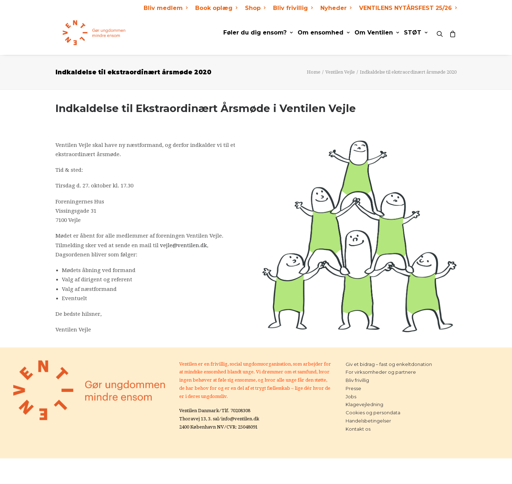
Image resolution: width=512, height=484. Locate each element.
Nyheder (335, 8)
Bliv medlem (165, 8)
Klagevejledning (364, 404)
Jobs (351, 396)
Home (313, 72)
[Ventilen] (87, 32)
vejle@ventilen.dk (183, 245)
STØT (415, 32)
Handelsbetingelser (368, 421)
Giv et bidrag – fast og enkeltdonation (389, 364)
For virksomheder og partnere (381, 372)
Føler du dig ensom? (258, 32)
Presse (353, 388)
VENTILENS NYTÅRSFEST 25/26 (408, 8)
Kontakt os (358, 429)
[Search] (441, 33)
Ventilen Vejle (340, 72)
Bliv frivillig (293, 8)
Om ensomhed (324, 32)
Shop (255, 8)
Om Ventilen (376, 32)
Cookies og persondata (373, 412)
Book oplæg (216, 8)
